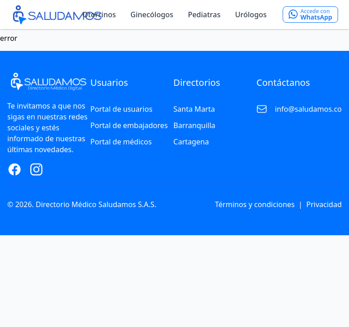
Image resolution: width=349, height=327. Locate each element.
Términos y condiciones (255, 204)
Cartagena (191, 142)
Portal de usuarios (121, 109)
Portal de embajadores (129, 125)
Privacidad (324, 204)
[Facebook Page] (14, 169)
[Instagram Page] (36, 169)
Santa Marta (194, 109)
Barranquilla (194, 125)
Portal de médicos (121, 142)
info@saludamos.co (308, 109)
